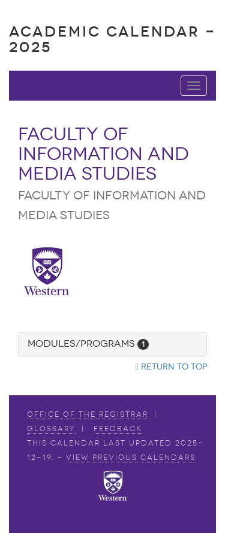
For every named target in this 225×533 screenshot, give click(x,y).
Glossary (51, 429)
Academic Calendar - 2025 (112, 39)
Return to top (171, 367)
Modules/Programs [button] (88, 343)
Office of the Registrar (87, 414)
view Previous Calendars (131, 457)
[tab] (112, 344)
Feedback (118, 429)
